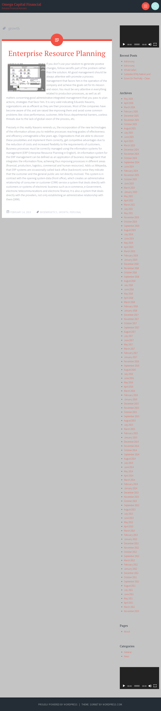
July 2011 (128, 589)
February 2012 (131, 564)
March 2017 (129, 348)
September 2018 (131, 276)
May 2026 (128, 98)
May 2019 (128, 242)
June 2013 (129, 517)
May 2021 (128, 213)
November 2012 (131, 547)
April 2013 (128, 526)
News (126, 656)
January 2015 (130, 437)
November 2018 (131, 268)
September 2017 (131, 327)
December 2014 (131, 441)
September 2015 (131, 416)
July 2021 (128, 208)
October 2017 (130, 323)
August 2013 (130, 509)
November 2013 (131, 496)
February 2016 (131, 395)
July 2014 (128, 462)
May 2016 (128, 382)
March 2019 (129, 251)
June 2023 (129, 183)
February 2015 (131, 433)
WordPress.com (112, 704)
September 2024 (131, 162)
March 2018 (129, 302)
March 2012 (129, 560)
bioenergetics (48, 212)
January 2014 (130, 488)
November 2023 (131, 175)
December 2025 (131, 115)
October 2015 (130, 412)
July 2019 (128, 234)
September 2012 (131, 556)
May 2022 (128, 196)
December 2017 (131, 314)
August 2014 (130, 458)
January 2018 (130, 310)
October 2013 (130, 501)
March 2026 (129, 107)
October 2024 (130, 158)
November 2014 (131, 445)
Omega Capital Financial (21, 4)
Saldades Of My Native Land (137, 74)
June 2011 (129, 594)
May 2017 (128, 344)
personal (75, 212)
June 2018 (129, 289)
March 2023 (129, 187)
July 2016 (128, 373)
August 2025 (130, 128)
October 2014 (130, 450)
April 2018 (128, 297)
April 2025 (128, 141)
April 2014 (128, 475)
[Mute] (150, 44)
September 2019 (131, 225)
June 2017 (129, 340)
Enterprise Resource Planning (56, 53)
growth (63, 212)
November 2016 (131, 361)
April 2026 (128, 103)
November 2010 (131, 611)
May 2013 (128, 522)
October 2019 (130, 221)
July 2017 (128, 335)
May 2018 (128, 293)
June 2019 (129, 238)
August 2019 (130, 230)
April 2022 (128, 200)
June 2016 (129, 378)
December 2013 (131, 492)
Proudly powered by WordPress (58, 704)
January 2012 (130, 568)
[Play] (123, 44)
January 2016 (130, 399)
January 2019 (130, 259)
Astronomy (129, 61)
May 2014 (128, 471)
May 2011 (128, 598)
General (127, 652)
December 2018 (131, 263)
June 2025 (129, 136)
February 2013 (131, 534)
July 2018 (128, 285)
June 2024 (129, 166)
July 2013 (128, 513)
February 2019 (131, 255)
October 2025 (130, 124)
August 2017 (130, 331)
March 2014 (129, 479)
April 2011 (128, 602)
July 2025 (128, 132)
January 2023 (130, 191)
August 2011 (130, 585)
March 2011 (129, 606)
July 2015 (128, 424)
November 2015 (131, 407)
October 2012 (130, 551)
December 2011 (131, 573)
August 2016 (130, 369)
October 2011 (130, 577)
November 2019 (131, 217)
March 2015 (129, 429)
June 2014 (129, 467)
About (127, 631)
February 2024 (131, 170)
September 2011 (131, 581)
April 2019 (128, 247)
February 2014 (131, 484)
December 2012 (131, 543)
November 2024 (131, 153)
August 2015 (130, 420)
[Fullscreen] (155, 44)
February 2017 (131, 352)
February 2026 (131, 111)
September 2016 (131, 365)
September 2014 (131, 454)
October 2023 (130, 179)
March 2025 (129, 145)
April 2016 (128, 386)
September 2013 (131, 505)
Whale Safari (130, 69)
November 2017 (131, 319)
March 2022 (129, 204)
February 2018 (131, 306)
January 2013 (130, 539)
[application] (139, 36)
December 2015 (131, 403)
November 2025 (131, 119)
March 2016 (129, 390)
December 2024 (131, 149)
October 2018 (130, 272)
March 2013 (129, 530)
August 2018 (130, 280)
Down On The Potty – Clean (137, 78)
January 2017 (130, 357)
